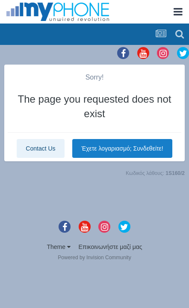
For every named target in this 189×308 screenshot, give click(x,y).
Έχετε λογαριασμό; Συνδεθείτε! (122, 148)
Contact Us (40, 148)
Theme (58, 246)
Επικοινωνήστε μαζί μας (110, 246)
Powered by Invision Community (94, 258)
